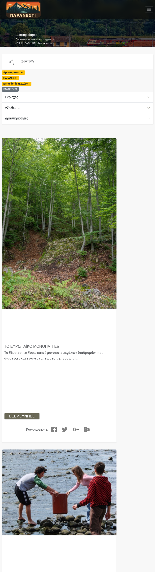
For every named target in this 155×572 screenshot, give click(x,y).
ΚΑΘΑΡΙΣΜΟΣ (10, 89)
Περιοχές (11, 97)
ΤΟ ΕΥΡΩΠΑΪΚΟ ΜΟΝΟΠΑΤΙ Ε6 (31, 346)
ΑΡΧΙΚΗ (19, 43)
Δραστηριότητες (16, 118)
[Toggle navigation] (149, 9)
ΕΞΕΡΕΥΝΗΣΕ (22, 416)
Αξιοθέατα (12, 108)
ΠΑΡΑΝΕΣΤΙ (30, 43)
